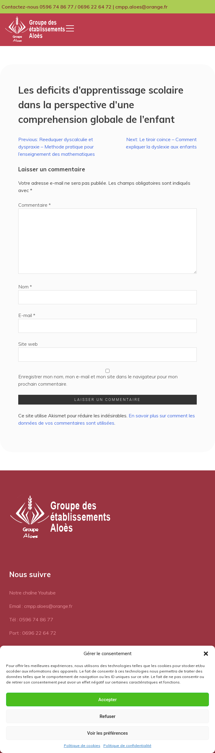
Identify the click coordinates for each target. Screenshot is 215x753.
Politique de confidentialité (127, 745)
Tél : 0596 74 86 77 (31, 619)
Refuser (107, 716)
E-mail (26, 315)
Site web (28, 344)
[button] (206, 654)
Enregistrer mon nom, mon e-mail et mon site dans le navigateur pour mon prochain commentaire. (98, 380)
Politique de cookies (82, 745)
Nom (25, 287)
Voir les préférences (107, 733)
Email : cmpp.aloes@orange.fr (40, 606)
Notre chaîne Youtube (32, 593)
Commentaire (34, 205)
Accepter (107, 699)
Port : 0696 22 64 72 (32, 633)
